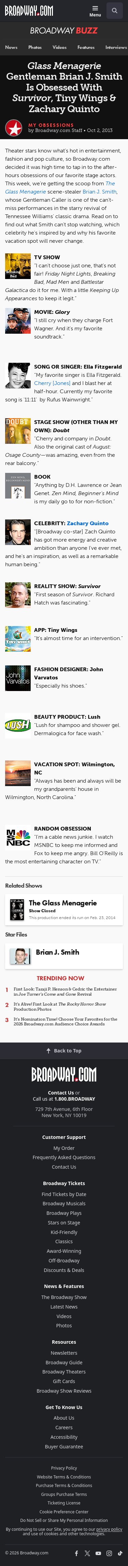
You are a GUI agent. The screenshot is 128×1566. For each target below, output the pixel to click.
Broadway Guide (63, 1362)
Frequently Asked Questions (64, 1157)
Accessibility (64, 1437)
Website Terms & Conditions (64, 1477)
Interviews (116, 47)
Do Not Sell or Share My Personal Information (64, 1520)
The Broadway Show (64, 1297)
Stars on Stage (64, 1222)
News (11, 47)
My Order (63, 1148)
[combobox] (112, 10)
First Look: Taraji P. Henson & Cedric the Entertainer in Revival (65, 991)
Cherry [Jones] (52, 383)
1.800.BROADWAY (74, 1099)
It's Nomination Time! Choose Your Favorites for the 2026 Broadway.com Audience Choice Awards (65, 1021)
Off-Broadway (64, 1260)
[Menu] (95, 11)
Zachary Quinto (88, 523)
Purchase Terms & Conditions (64, 1485)
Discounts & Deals (64, 1270)
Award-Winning (64, 1251)
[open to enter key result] (114, 10)
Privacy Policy (64, 1468)
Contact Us (61, 1092)
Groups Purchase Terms (64, 1494)
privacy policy (109, 1529)
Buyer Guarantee (64, 1446)
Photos (35, 47)
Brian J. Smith (99, 191)
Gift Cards (64, 1381)
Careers (63, 1427)
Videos (59, 47)
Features (86, 47)
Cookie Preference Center (64, 1512)
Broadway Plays (64, 1213)
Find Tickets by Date (64, 1194)
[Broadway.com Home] (29, 10)
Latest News (64, 1306)
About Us (64, 1418)
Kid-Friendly (64, 1232)
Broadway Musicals (64, 1203)
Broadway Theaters (64, 1371)
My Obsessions (51, 125)
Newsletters (64, 1353)
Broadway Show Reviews (64, 1391)
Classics (64, 1241)
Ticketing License (64, 1503)
